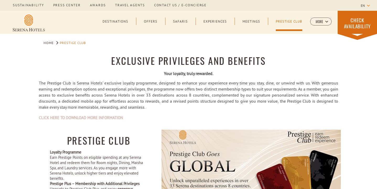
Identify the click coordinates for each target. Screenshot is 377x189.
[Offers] (150, 25)
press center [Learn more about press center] (67, 5)
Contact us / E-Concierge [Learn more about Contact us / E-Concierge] (180, 5)
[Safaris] (180, 25)
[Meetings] (251, 25)
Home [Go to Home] (49, 43)
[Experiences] (215, 25)
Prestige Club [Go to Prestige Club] (73, 43)
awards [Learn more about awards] (98, 5)
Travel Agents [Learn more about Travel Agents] (130, 5)
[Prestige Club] (289, 25)
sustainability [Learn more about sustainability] (28, 5)
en (363, 6)
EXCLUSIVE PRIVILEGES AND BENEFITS (188, 60)
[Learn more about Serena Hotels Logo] (29, 22)
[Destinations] (115, 25)
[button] (321, 21)
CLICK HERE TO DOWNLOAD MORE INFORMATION (81, 118)
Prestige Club (99, 140)
